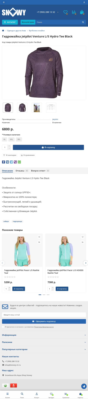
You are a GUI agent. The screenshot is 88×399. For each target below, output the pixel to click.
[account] (84, 2)
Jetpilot (55, 119)
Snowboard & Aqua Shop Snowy (18, 375)
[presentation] (2, 263)
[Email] (44, 314)
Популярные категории (44, 349)
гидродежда (17, 221)
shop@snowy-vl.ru (13, 365)
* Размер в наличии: (11, 134)
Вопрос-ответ (40, 170)
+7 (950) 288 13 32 (46, 12)
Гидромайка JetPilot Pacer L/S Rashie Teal (21, 271)
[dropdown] (4, 2)
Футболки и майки (37, 30)
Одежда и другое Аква (16, 30)
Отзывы (22, 170)
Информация (44, 335)
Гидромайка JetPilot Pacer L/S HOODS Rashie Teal (65, 271)
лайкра (6, 221)
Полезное (44, 342)
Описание (7, 170)
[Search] (60, 22)
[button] (40, 294)
